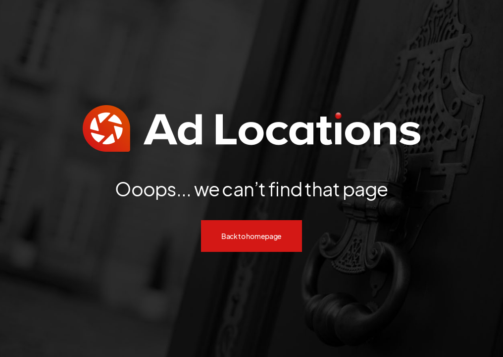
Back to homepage (251, 236)
